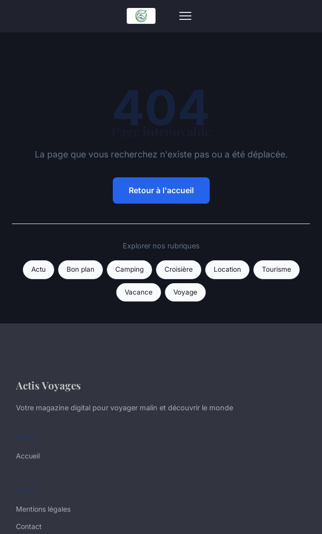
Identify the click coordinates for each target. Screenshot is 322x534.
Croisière (178, 269)
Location (227, 269)
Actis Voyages (48, 385)
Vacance (139, 292)
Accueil (28, 456)
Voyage (185, 292)
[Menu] (185, 16)
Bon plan (80, 269)
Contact (29, 526)
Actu (38, 269)
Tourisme (276, 269)
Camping (129, 269)
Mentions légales (43, 509)
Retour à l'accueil (161, 190)
